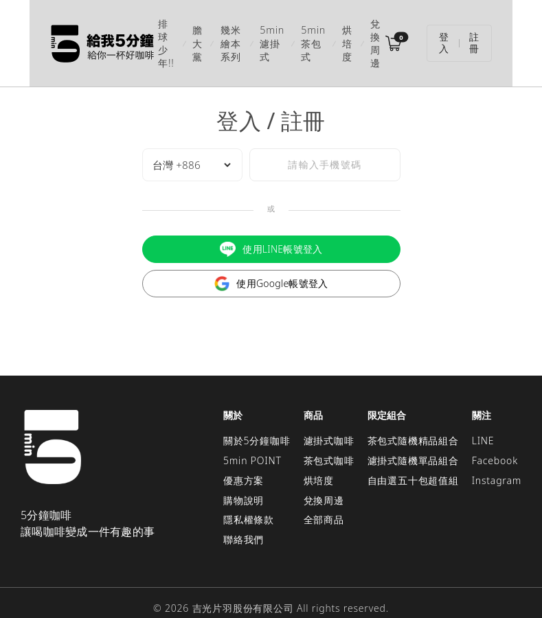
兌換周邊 (398, 35)
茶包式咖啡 (329, 443)
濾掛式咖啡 (329, 423)
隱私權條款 (248, 503)
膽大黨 (177, 34)
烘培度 (359, 34)
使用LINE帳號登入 (271, 232)
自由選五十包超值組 (413, 463)
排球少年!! (141, 35)
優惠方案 (243, 463)
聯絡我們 (243, 522)
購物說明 (243, 483)
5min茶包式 (321, 35)
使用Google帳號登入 (271, 267)
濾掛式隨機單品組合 (413, 443)
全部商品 (324, 503)
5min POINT (252, 443)
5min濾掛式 (273, 35)
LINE (483, 423)
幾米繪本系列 (221, 35)
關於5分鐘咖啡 (257, 423)
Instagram (496, 463)
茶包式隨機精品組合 (413, 423)
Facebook (495, 443)
